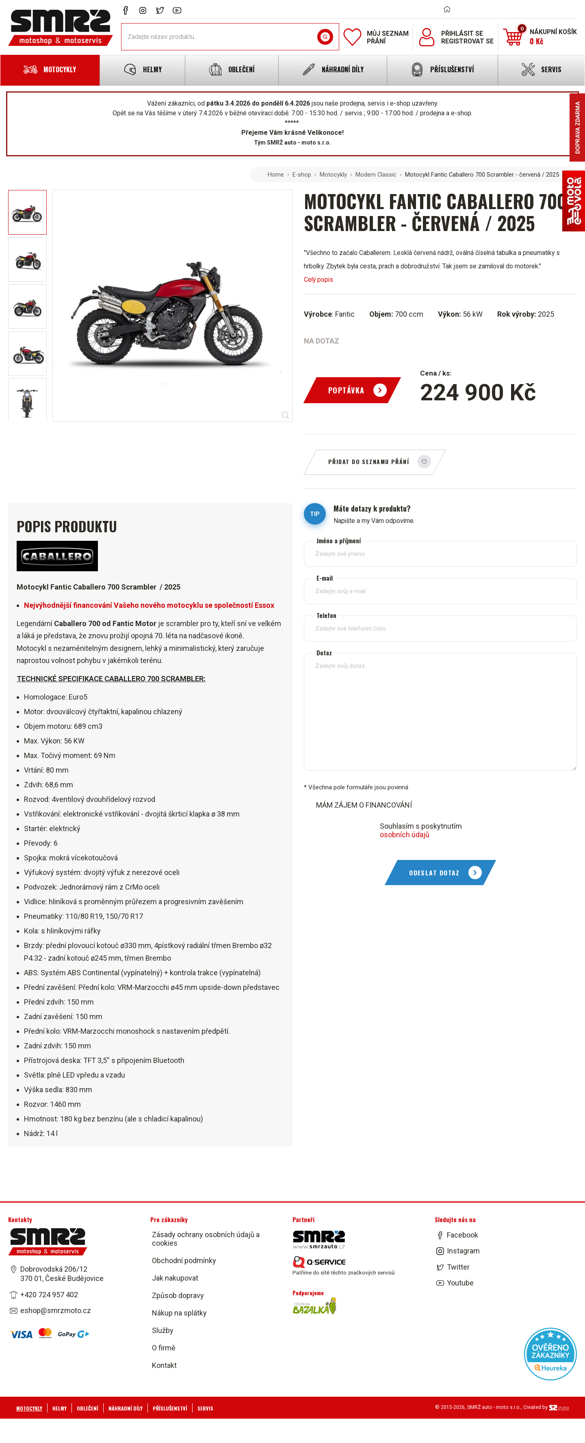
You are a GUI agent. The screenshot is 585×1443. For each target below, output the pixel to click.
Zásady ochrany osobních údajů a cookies (206, 1238)
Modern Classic (375, 174)
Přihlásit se (462, 33)
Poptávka (346, 390)
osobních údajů (404, 834)
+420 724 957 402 (49, 1294)
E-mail (324, 578)
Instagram (463, 1250)
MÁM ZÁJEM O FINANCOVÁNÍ (364, 805)
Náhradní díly (125, 1408)
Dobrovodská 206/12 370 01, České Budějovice (62, 1274)
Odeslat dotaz (434, 872)
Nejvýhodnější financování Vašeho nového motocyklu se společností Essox (149, 605)
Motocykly (333, 174)
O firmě (164, 1348)
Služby (162, 1330)
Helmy (59, 1408)
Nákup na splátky (179, 1313)
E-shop (301, 174)
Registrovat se (467, 41)
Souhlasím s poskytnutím (421, 830)
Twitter (458, 1266)
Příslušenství (170, 1408)
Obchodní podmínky (184, 1260)
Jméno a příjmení (338, 540)
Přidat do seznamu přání (368, 461)
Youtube (460, 1283)
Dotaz (324, 652)
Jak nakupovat (175, 1278)
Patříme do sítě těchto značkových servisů (343, 1266)
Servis (205, 1408)
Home (276, 174)
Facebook (462, 1235)
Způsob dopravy (178, 1295)
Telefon (326, 615)
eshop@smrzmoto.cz (55, 1310)
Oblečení (87, 1408)
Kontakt (164, 1365)
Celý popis (318, 279)
